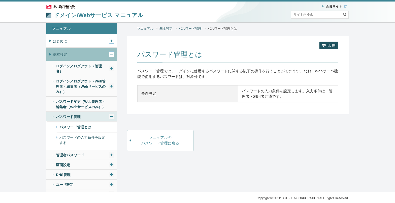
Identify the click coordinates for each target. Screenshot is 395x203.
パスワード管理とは (222, 29)
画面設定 (63, 165)
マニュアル (145, 29)
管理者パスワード (70, 155)
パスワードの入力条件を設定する (82, 140)
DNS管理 (63, 175)
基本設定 (166, 29)
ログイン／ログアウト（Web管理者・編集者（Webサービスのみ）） (81, 86)
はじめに (60, 41)
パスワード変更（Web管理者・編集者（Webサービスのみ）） (81, 104)
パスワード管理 (190, 29)
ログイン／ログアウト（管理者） (79, 68)
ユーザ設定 (65, 185)
